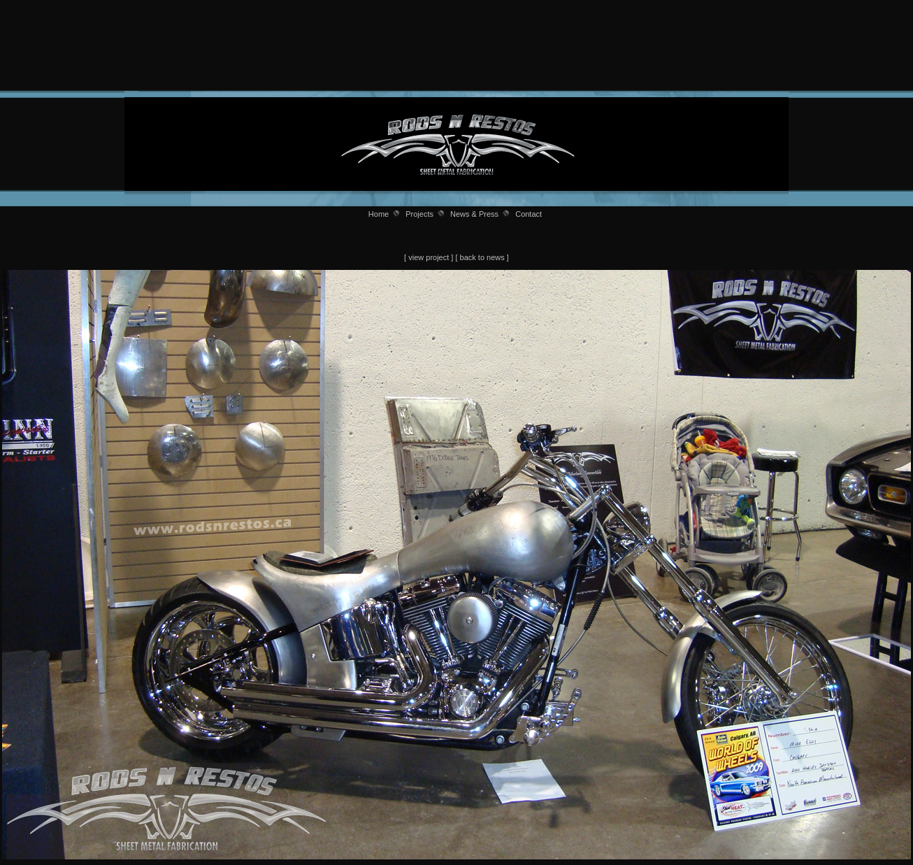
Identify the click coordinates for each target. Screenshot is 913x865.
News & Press (474, 214)
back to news (482, 257)
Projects (419, 214)
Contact (528, 214)
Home (378, 214)
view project (428, 257)
